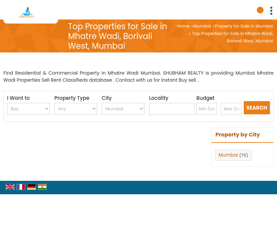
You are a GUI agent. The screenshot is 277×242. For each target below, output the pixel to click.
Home (183, 26)
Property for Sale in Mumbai (244, 26)
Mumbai (202, 26)
